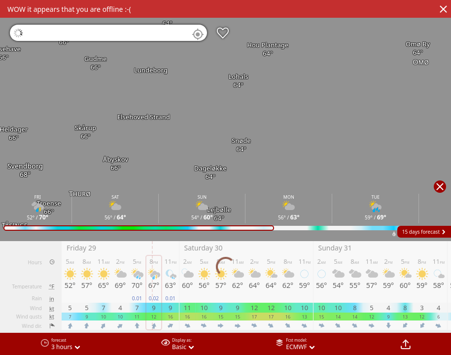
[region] (225, 177)
